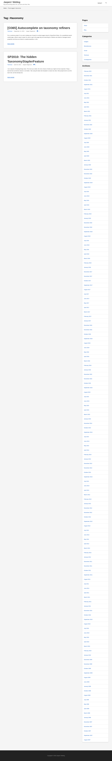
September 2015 (88, 387)
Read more (10, 44)
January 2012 (87, 557)
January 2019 (87, 218)
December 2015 (88, 374)
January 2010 (87, 655)
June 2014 (86, 441)
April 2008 (86, 708)
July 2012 (86, 530)
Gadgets (86, 41)
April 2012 (86, 543)
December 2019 (88, 169)
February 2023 (87, 71)
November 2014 (88, 423)
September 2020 (88, 133)
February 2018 (87, 263)
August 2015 (87, 392)
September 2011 (88, 575)
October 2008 (87, 690)
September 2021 (88, 84)
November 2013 (88, 468)
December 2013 (88, 463)
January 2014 (87, 459)
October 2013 (87, 472)
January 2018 (87, 267)
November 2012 (88, 512)
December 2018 (88, 222)
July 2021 (86, 93)
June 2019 (86, 196)
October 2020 (87, 129)
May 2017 (86, 303)
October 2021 (87, 80)
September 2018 (88, 231)
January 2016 (87, 370)
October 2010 (87, 615)
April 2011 (86, 592)
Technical (9, 31)
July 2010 (86, 628)
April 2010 (86, 641)
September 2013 (88, 476)
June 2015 (86, 401)
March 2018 (87, 258)
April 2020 (86, 156)
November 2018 (88, 227)
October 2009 (87, 668)
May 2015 (86, 405)
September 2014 (88, 432)
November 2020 (88, 124)
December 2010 (88, 610)
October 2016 (87, 334)
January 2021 (87, 120)
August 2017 (87, 289)
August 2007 (87, 739)
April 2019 (86, 205)
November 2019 (88, 173)
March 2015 (87, 414)
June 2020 (86, 147)
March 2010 (87, 646)
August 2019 (87, 187)
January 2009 (87, 686)
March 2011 (87, 597)
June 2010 (86, 633)
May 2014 (86, 445)
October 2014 (87, 427)
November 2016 (88, 329)
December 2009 (88, 659)
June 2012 (86, 534)
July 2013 (86, 481)
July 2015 (86, 396)
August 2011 (87, 579)
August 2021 (87, 89)
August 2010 (87, 624)
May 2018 (86, 249)
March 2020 (87, 160)
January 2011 (87, 606)
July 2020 (86, 142)
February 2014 (87, 454)
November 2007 (88, 726)
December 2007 (88, 722)
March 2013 (87, 494)
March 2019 (87, 209)
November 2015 (88, 378)
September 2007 (88, 735)
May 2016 (86, 352)
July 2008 (86, 699)
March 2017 (87, 312)
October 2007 (87, 731)
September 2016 (88, 338)
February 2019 (87, 214)
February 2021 (87, 115)
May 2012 (86, 539)
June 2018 (86, 245)
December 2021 (88, 75)
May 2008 (86, 704)
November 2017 (88, 276)
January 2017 (87, 320)
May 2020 (86, 151)
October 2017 (87, 280)
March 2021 (87, 111)
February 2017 (87, 316)
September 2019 (88, 182)
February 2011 (87, 601)
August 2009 (87, 677)
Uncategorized (87, 59)
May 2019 (86, 200)
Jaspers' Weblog (12, 2)
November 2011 (88, 566)
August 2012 (87, 525)
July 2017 (86, 294)
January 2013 (87, 503)
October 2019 (87, 178)
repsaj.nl (100, 3)
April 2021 (86, 107)
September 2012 (88, 521)
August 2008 (87, 695)
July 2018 (86, 240)
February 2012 (87, 552)
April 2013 (86, 490)
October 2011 (87, 570)
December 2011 (88, 561)
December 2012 (88, 508)
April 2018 (86, 254)
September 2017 (88, 285)
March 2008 (87, 713)
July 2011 (86, 584)
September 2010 (88, 619)
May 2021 (86, 102)
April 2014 (86, 450)
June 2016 (86, 347)
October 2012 (87, 517)
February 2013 (87, 499)
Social (85, 50)
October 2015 (87, 383)
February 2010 (87, 650)
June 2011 (86, 588)
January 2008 (87, 717)
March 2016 (87, 361)
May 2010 (86, 637)
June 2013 (86, 485)
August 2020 (87, 138)
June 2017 (86, 298)
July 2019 (86, 191)
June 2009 (86, 682)
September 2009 (88, 673)
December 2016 (88, 325)
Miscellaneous (87, 46)
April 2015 (86, 410)
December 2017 (88, 271)
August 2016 (87, 343)
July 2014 (86, 436)
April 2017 (86, 307)
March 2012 (87, 548)
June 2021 (86, 98)
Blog (85, 30)
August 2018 (87, 236)
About (85, 25)
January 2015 (87, 419)
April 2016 (86, 356)
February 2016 (87, 365)
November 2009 (88, 664)
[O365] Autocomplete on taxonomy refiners (38, 28)
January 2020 (87, 164)
